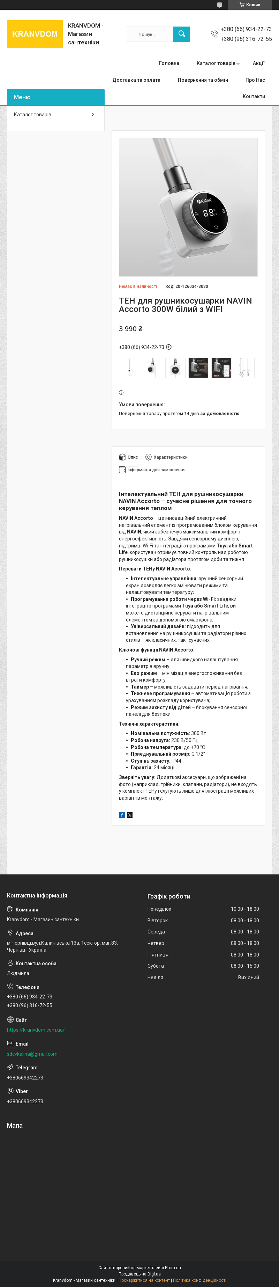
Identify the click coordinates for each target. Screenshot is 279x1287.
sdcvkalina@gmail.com (32, 1054)
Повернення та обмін (203, 80)
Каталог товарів (216, 63)
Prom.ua (173, 1267)
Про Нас (255, 80)
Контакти (254, 96)
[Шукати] (181, 34)
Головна (169, 63)
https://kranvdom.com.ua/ (36, 1030)
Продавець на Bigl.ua (140, 1274)
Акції (259, 63)
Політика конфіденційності (199, 1280)
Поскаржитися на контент (144, 1280)
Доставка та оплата (136, 80)
